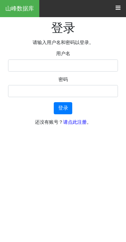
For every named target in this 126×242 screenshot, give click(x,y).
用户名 (63, 53)
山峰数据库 (19, 8)
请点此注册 (75, 122)
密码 (63, 79)
